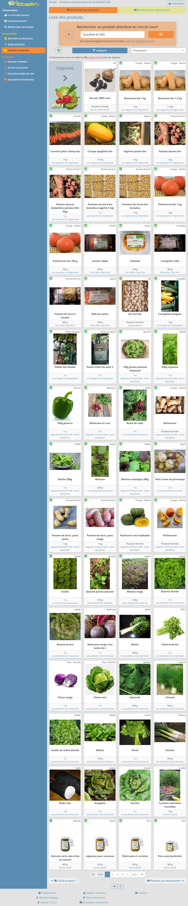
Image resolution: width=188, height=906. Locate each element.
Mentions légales (47, 897)
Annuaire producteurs (18, 38)
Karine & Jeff (65, 867)
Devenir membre (15, 61)
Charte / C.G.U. (47, 902)
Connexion (176, 3)
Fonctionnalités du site (19, 73)
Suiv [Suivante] (134, 874)
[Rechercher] (161, 34)
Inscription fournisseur (19, 79)
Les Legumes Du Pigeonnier (135, 109)
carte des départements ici (139, 41)
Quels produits (14, 44)
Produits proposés (16, 50)
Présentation (47, 893)
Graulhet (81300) (93, 57)
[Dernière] (142, 874)
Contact (141, 893)
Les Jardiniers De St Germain (170, 602)
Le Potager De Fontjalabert (170, 325)
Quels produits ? (64, 880)
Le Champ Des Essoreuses (135, 434)
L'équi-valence (135, 325)
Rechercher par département (152, 10)
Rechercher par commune (83, 10)
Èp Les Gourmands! (100, 109)
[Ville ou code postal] (112, 34)
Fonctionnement (15, 21)
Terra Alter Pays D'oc (100, 272)
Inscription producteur (94, 902)
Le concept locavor (16, 15)
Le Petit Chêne (170, 814)
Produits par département (165, 880)
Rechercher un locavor (19, 27)
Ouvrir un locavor (16, 67)
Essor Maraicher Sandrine (99, 603)
